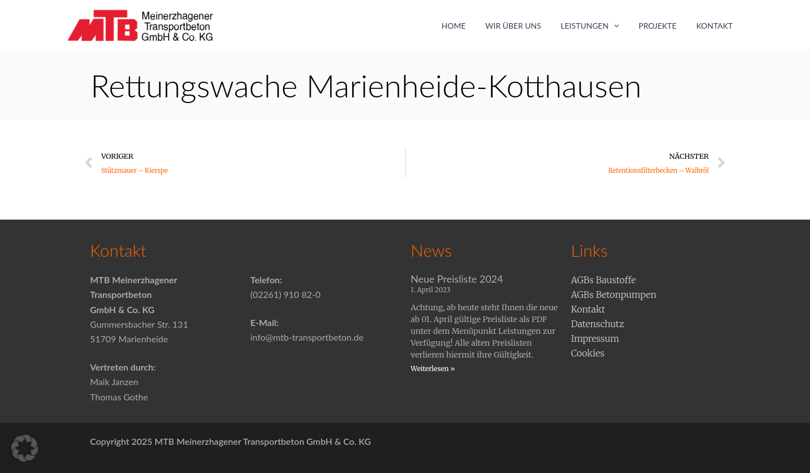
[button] (25, 448)
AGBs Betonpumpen (613, 294)
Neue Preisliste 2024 (457, 279)
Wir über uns (527, 25)
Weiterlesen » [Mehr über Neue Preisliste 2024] (433, 368)
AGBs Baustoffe (603, 279)
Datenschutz (597, 323)
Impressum (595, 338)
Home (471, 25)
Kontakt (716, 25)
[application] (623, 25)
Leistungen (599, 25)
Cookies (588, 353)
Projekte (663, 25)
